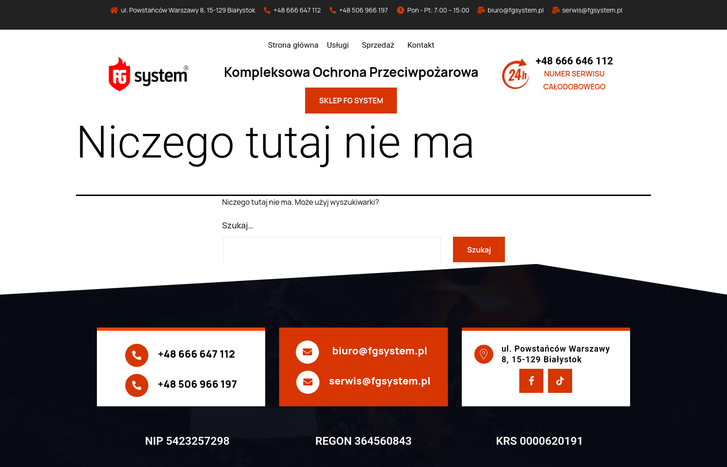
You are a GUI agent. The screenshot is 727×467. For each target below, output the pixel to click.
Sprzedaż (378, 45)
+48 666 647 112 (196, 354)
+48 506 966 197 (197, 384)
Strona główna (293, 45)
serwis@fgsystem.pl (379, 381)
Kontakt (420, 45)
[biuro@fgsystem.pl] (307, 352)
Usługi (338, 45)
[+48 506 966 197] (136, 385)
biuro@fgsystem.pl (379, 351)
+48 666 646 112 (574, 61)
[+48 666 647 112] (136, 355)
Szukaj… (238, 225)
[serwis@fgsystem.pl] (307, 382)
